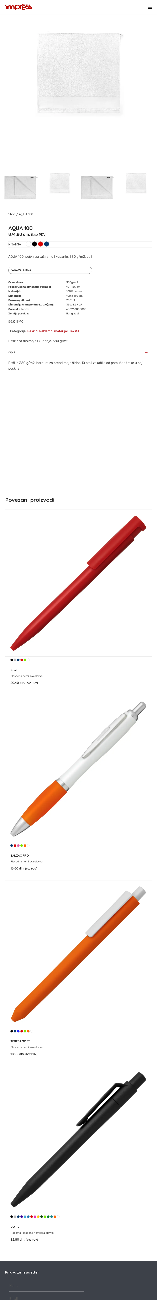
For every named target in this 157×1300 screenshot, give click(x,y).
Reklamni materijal (53, 331)
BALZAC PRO (19, 737)
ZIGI (13, 552)
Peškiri (32, 331)
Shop (12, 214)
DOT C (14, 1109)
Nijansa (14, 244)
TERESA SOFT (20, 923)
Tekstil (74, 331)
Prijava (47, 1197)
